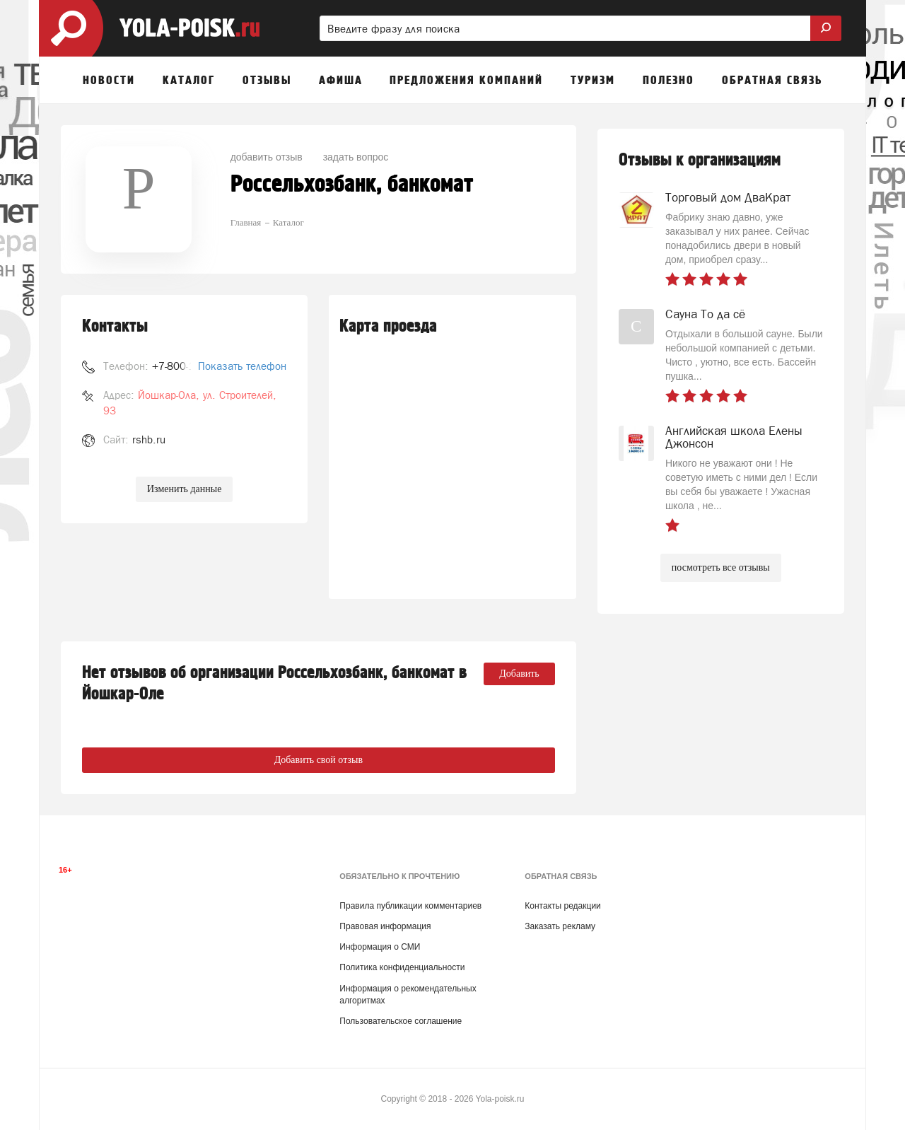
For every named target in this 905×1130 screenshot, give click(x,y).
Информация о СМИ (379, 947)
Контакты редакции (562, 906)
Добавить (519, 673)
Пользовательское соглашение (400, 1021)
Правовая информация (385, 926)
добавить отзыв (266, 157)
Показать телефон (242, 366)
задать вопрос (356, 157)
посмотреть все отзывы (721, 567)
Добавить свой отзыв (318, 760)
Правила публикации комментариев (410, 906)
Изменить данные (184, 489)
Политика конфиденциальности (402, 967)
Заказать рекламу (560, 926)
